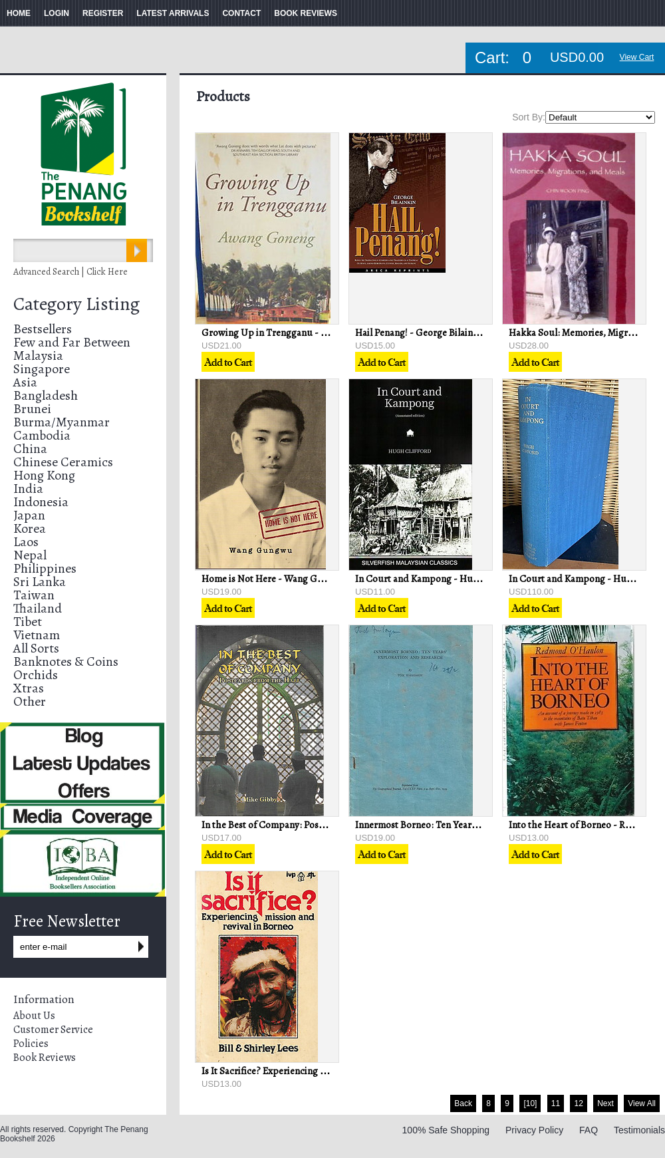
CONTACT (241, 13)
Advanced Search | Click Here (70, 271)
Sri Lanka (39, 582)
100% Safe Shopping (446, 1130)
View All (642, 1103)
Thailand (37, 608)
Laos (26, 542)
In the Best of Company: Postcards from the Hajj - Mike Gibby (329, 824)
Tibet (27, 622)
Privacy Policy (534, 1130)
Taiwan (34, 595)
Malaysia (38, 355)
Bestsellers (42, 329)
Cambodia (41, 435)
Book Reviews (44, 1057)
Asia (25, 382)
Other (29, 701)
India (28, 489)
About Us (34, 1015)
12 (578, 1103)
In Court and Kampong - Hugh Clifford (437, 578)
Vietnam (36, 635)
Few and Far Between (71, 342)
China (30, 449)
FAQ (588, 1130)
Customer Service (53, 1029)
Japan (29, 515)
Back (463, 1103)
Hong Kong (44, 475)
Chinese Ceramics (63, 462)
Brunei (32, 409)
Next (605, 1103)
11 (555, 1103)
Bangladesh (45, 395)
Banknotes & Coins (65, 661)
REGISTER (102, 13)
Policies (31, 1043)
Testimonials (639, 1130)
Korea (29, 528)
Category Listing (76, 304)
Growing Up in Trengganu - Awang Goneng (292, 332)
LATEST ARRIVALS (172, 13)
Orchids (35, 675)
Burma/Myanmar (61, 422)
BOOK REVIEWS (305, 13)
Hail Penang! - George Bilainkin (420, 332)
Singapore (41, 369)
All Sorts (36, 648)
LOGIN (56, 13)
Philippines (44, 568)
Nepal (30, 555)
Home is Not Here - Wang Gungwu (274, 578)
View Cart (637, 57)
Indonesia (40, 502)
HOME (19, 13)
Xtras (28, 688)
